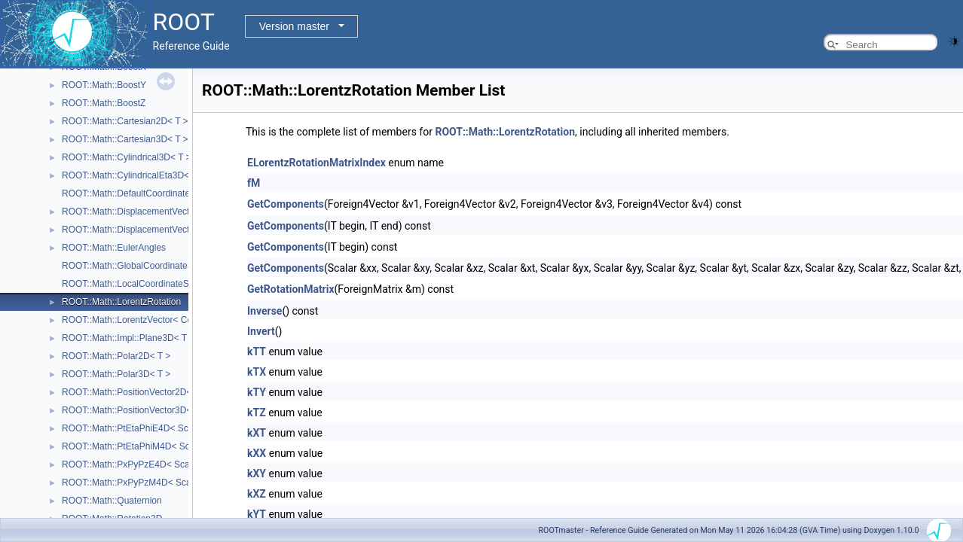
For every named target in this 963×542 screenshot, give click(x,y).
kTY (256, 392)
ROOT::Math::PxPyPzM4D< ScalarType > (145, 482)
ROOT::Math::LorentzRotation (121, 302)
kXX (256, 453)
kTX (256, 372)
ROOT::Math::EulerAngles (114, 247)
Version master (294, 26)
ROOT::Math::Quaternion (112, 500)
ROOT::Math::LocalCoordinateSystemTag (145, 284)
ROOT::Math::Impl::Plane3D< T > (128, 338)
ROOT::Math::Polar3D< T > (116, 374)
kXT (256, 433)
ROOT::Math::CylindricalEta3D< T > (133, 175)
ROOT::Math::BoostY (104, 85)
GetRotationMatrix (291, 289)
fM (253, 183)
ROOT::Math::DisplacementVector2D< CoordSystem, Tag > (180, 211)
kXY (256, 473)
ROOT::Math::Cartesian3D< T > (125, 139)
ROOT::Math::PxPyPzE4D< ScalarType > (144, 464)
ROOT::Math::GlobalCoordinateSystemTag (147, 265)
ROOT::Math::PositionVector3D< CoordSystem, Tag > (169, 410)
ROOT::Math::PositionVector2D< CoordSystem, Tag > (169, 392)
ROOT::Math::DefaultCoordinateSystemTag (148, 193)
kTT (256, 352)
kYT (256, 514)
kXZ (256, 494)
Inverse (264, 311)
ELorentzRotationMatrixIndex (316, 163)
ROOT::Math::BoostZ (103, 103)
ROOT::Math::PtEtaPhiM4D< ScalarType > (147, 446)
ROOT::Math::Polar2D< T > (116, 356)
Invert (261, 331)
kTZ (256, 412)
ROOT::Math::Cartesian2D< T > (125, 121)
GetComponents (285, 204)
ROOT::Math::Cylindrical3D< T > (126, 157)
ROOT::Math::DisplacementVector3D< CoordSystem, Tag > (180, 229)
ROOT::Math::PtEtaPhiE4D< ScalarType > (146, 428)
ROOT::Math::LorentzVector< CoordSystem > (152, 320)
